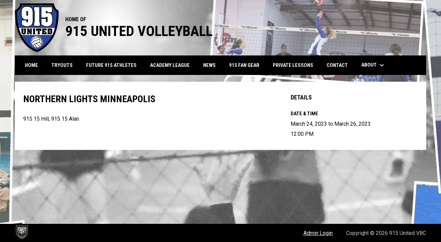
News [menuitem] (209, 65)
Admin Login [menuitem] (318, 233)
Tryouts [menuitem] (62, 65)
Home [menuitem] (31, 65)
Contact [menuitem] (337, 65)
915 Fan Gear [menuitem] (246, 65)
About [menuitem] (373, 65)
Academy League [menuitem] (170, 65)
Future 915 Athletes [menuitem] (111, 65)
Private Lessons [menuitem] (293, 65)
